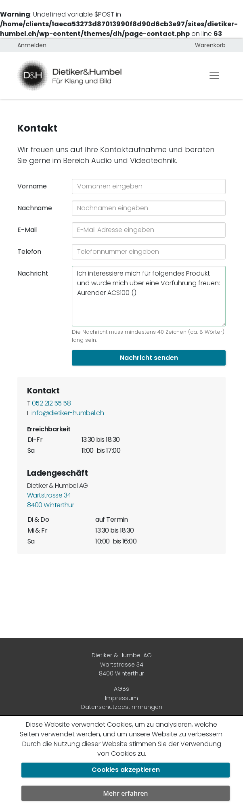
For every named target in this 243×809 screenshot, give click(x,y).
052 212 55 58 (51, 403)
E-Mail (27, 229)
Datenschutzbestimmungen (121, 707)
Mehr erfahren (125, 793)
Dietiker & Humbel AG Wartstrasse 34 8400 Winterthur (122, 664)
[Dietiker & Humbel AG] (105, 75)
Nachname (34, 208)
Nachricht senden (149, 357)
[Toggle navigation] (214, 75)
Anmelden (31, 45)
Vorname (32, 186)
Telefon (29, 251)
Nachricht (32, 273)
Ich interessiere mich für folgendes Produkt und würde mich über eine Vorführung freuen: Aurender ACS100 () (149, 296)
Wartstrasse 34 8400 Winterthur (50, 500)
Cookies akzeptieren (126, 769)
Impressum (121, 698)
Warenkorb (210, 45)
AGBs (121, 689)
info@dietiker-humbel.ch (67, 413)
